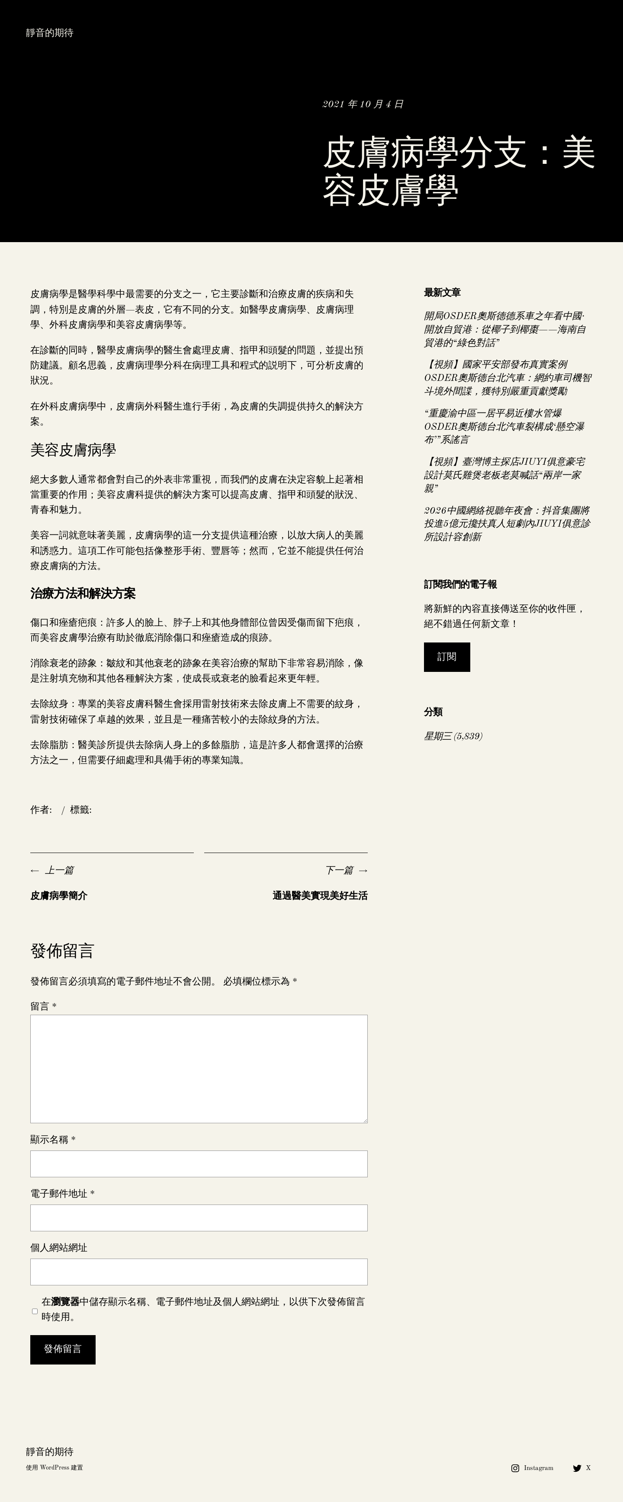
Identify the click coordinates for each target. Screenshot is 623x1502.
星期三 (437, 736)
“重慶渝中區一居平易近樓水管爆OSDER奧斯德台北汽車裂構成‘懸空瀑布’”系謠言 (504, 427)
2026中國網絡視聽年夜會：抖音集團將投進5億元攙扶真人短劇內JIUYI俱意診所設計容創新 (507, 524)
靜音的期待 (50, 33)
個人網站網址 (58, 1248)
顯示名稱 (53, 1140)
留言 (43, 1007)
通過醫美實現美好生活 (320, 896)
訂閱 (446, 657)
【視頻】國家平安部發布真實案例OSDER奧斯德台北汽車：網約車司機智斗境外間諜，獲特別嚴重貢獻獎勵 (507, 378)
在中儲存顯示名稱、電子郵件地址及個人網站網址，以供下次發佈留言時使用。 (203, 1309)
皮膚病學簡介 (58, 896)
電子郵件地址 (62, 1194)
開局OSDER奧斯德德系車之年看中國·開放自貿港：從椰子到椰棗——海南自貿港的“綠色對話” (505, 330)
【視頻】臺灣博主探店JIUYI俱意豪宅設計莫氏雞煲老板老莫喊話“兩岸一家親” (504, 475)
